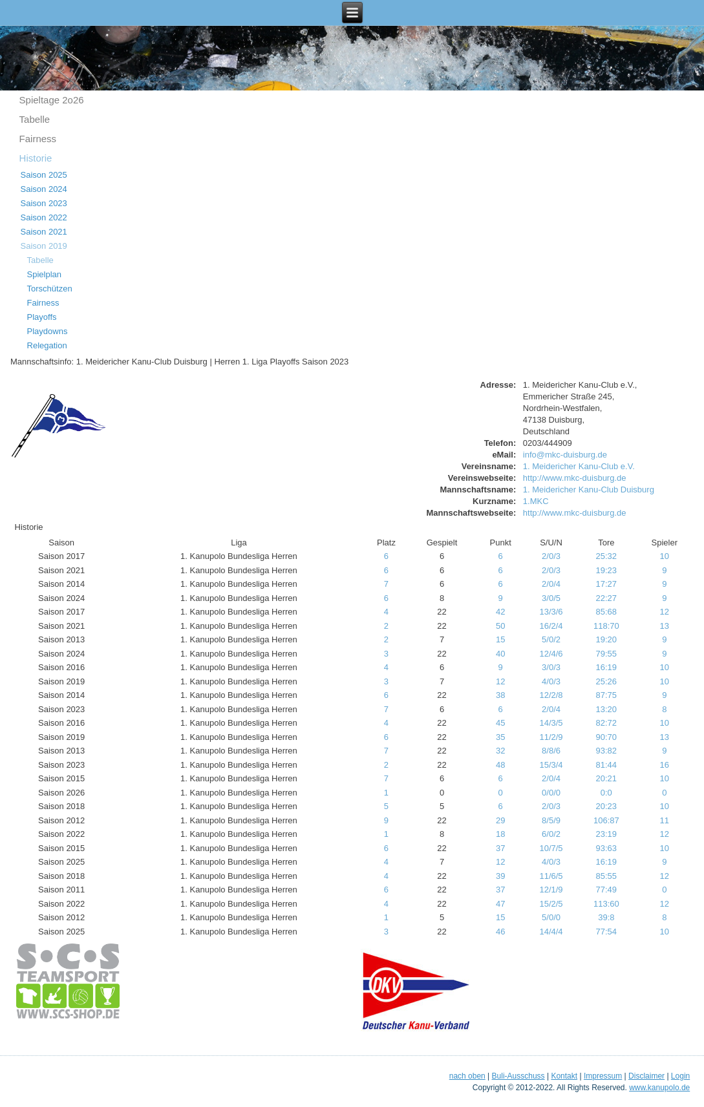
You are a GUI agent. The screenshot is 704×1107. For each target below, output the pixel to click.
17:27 (606, 584)
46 (500, 931)
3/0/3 (551, 667)
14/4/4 (550, 931)
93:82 (606, 750)
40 (500, 654)
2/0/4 (551, 584)
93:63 (606, 848)
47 (500, 904)
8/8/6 (551, 750)
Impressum (603, 1076)
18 (500, 834)
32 (500, 750)
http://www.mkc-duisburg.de (574, 478)
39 (500, 876)
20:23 (606, 806)
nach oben (467, 1076)
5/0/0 (551, 917)
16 (664, 765)
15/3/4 (550, 765)
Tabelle (34, 119)
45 (500, 723)
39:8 (606, 917)
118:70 (606, 626)
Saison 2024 (44, 189)
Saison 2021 (44, 232)
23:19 (606, 834)
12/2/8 (550, 695)
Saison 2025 (44, 175)
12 (664, 612)
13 (664, 626)
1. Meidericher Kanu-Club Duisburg (588, 489)
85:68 (606, 612)
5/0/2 (551, 639)
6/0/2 (551, 834)
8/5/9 (551, 820)
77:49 (606, 889)
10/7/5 (550, 848)
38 (500, 695)
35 (500, 737)
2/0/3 (551, 556)
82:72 (606, 723)
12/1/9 (550, 889)
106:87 (606, 820)
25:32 (606, 556)
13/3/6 (550, 612)
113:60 (606, 904)
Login (680, 1076)
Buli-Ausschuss (518, 1076)
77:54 (606, 931)
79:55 (606, 654)
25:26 (606, 681)
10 (664, 556)
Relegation (47, 345)
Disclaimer (646, 1076)
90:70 (606, 737)
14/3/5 (550, 723)
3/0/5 (551, 598)
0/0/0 (551, 792)
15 (500, 639)
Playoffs (42, 317)
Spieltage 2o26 (51, 99)
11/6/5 (550, 876)
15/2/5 (550, 904)
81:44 (606, 765)
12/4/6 (550, 654)
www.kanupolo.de (659, 1087)
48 (500, 765)
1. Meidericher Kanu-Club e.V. (579, 466)
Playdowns (47, 331)
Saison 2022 (44, 217)
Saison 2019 (44, 246)
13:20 (606, 709)
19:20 (606, 639)
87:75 (606, 695)
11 (664, 820)
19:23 (606, 570)
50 (500, 626)
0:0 (606, 792)
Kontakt (564, 1076)
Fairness (38, 138)
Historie (35, 158)
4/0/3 (551, 681)
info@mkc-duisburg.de (565, 454)
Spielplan (44, 274)
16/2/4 (550, 626)
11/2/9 (550, 737)
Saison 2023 (44, 203)
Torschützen (49, 288)
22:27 (606, 598)
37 (500, 848)
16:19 (606, 667)
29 (500, 820)
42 (500, 612)
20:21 (606, 778)
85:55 (606, 876)
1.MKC (536, 501)
